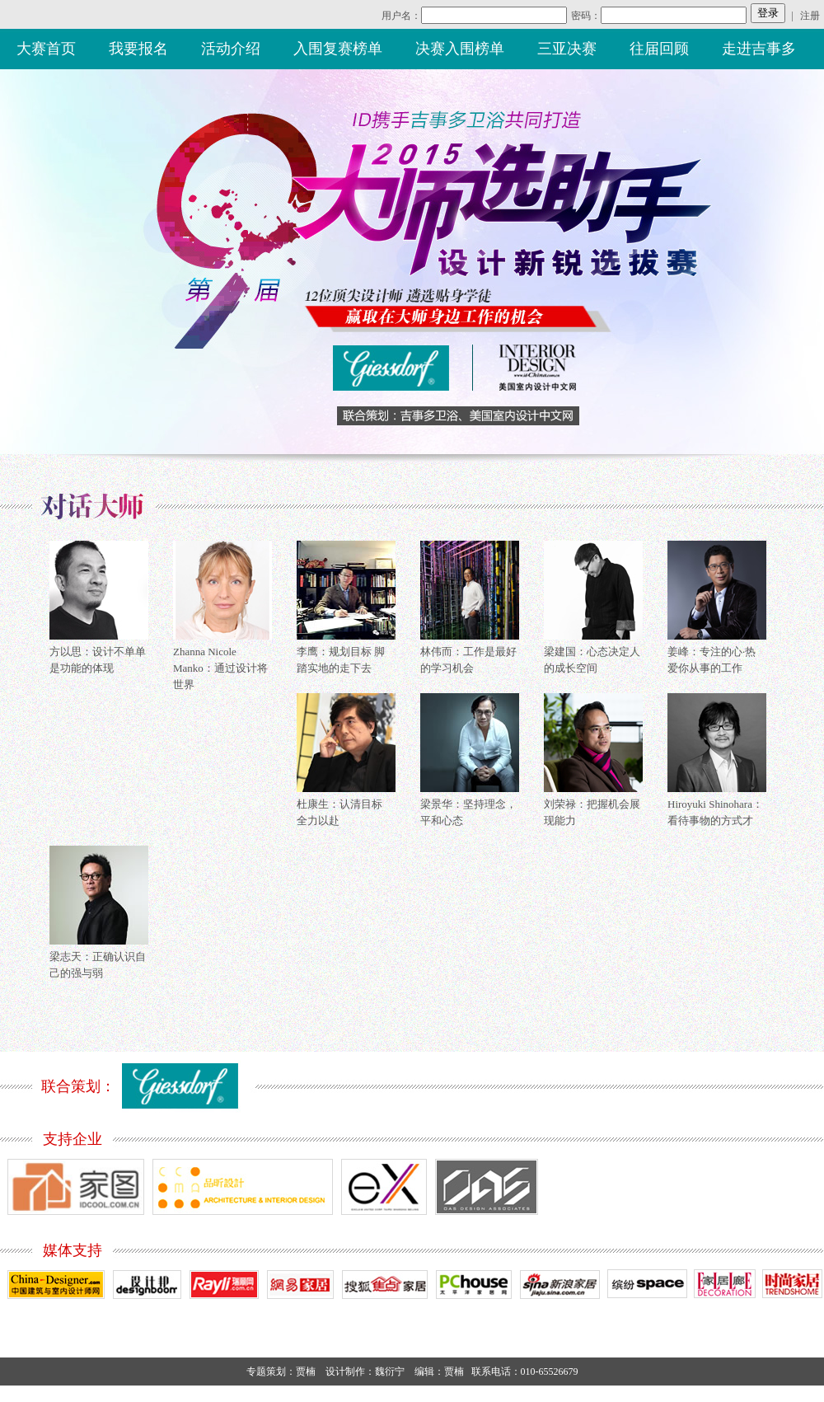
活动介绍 (230, 48)
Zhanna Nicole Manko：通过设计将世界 (220, 668)
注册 (810, 15)
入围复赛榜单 (337, 48)
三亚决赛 (567, 48)
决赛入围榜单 (459, 48)
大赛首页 (46, 48)
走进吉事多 (759, 48)
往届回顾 (659, 48)
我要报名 (138, 48)
